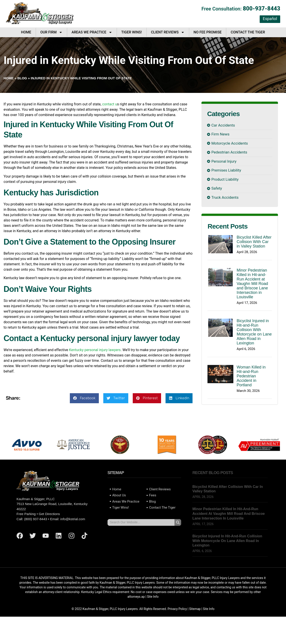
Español (270, 18)
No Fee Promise (208, 32)
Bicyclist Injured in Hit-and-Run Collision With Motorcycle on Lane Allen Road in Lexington (254, 332)
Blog (22, 78)
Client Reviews (167, 32)
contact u (109, 104)
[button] (84, 398)
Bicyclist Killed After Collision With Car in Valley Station (254, 241)
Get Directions (49, 514)
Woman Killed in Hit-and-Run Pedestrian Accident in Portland (251, 376)
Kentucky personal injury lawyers (95, 350)
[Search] (177, 522)
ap (143, 596)
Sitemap (195, 609)
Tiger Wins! (131, 32)
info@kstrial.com (72, 519)
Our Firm (51, 32)
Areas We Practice (92, 32)
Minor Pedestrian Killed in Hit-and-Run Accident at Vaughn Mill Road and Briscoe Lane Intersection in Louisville (252, 283)
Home (26, 32)
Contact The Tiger (248, 32)
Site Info (153, 596)
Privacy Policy (177, 609)
